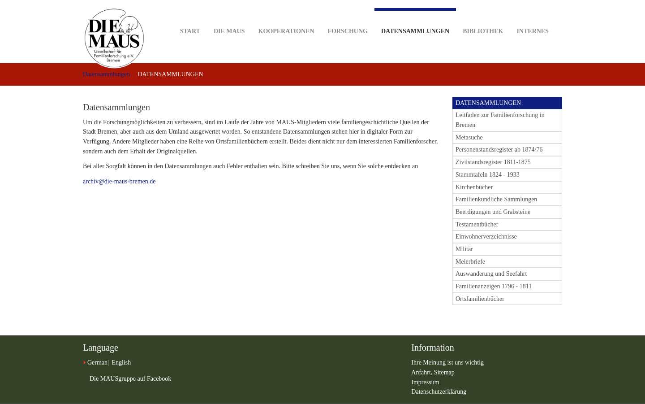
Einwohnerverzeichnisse (486, 236)
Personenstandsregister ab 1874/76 (499, 149)
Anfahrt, (422, 372)
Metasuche (469, 137)
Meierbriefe (470, 261)
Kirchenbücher (474, 187)
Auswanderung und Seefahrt (491, 273)
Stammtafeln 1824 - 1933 (488, 174)
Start (190, 17)
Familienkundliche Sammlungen (496, 199)
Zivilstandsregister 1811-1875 (493, 162)
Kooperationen (286, 17)
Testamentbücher (477, 224)
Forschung (347, 17)
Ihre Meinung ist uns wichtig (447, 362)
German (97, 362)
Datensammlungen (415, 21)
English (121, 362)
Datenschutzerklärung (438, 391)
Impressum (425, 382)
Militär (464, 249)
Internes (532, 17)
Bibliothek (483, 17)
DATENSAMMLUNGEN (488, 103)
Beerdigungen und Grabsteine (493, 212)
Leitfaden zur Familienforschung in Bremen (500, 120)
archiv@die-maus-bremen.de (119, 181)
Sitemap (444, 372)
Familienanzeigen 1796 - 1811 (494, 286)
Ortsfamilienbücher (480, 298)
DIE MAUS (229, 17)
